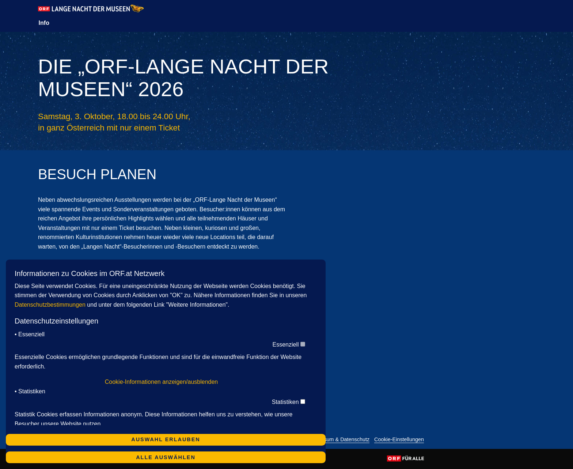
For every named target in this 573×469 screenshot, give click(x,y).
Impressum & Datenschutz (338, 439)
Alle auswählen (166, 457)
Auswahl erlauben (165, 439)
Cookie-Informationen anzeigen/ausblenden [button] (161, 382)
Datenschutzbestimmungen (50, 305)
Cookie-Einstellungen (399, 439)
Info (44, 23)
